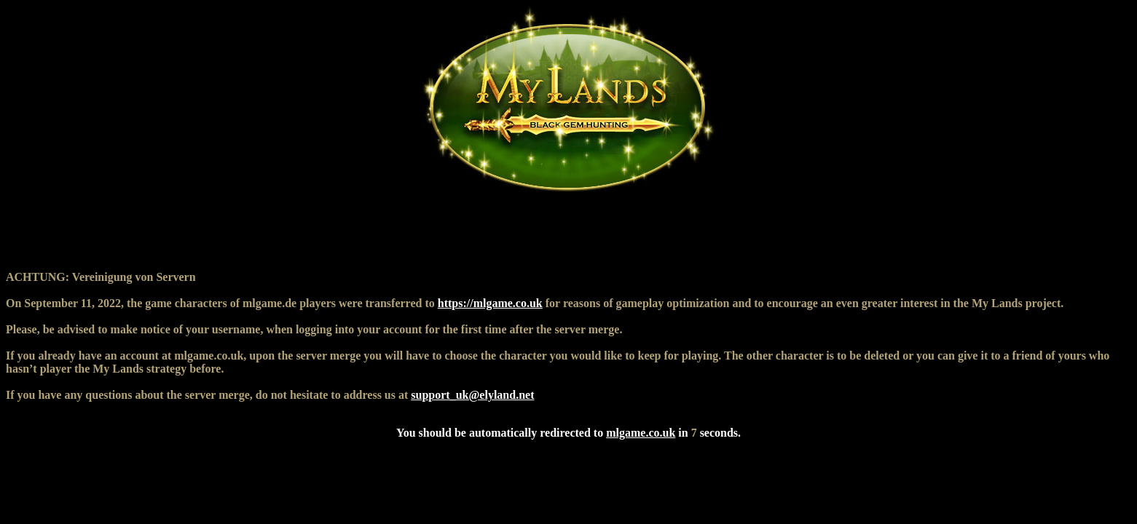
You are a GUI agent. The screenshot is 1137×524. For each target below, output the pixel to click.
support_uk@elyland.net (472, 395)
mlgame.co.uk (640, 432)
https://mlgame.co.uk (490, 303)
